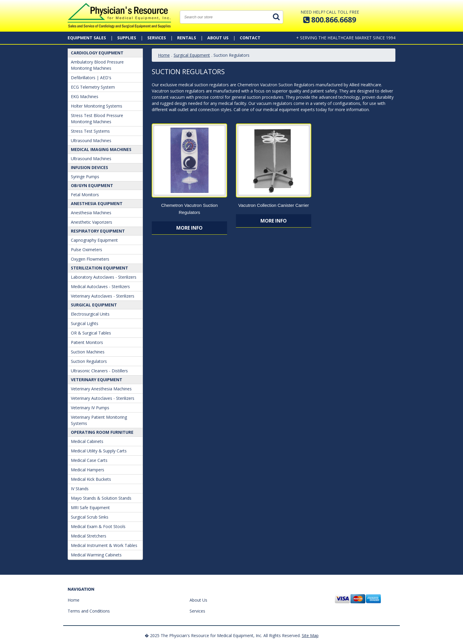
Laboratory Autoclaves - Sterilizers (103, 277)
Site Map (310, 635)
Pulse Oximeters (86, 249)
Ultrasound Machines (91, 140)
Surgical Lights (84, 323)
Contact (250, 37)
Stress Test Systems (90, 131)
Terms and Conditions (89, 611)
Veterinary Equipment (96, 379)
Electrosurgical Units (90, 314)
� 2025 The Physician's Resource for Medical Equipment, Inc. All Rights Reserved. (223, 635)
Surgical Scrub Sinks (89, 517)
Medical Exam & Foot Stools (98, 526)
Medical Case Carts (89, 460)
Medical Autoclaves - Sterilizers (100, 286)
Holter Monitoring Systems (96, 106)
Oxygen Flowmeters (90, 259)
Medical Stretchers (88, 536)
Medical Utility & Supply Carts (99, 451)
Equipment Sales (87, 37)
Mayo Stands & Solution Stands (101, 498)
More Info (189, 228)
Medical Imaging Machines (101, 149)
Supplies (126, 37)
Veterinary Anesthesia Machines (101, 389)
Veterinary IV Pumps (90, 407)
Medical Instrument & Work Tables (104, 545)
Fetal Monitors (85, 194)
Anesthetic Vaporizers (91, 222)
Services (156, 37)
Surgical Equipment (94, 305)
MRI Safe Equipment (90, 507)
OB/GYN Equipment (92, 185)
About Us (218, 37)
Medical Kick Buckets (91, 479)
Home (164, 55)
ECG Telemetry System (93, 87)
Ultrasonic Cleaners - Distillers (99, 371)
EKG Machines (84, 96)
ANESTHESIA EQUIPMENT (97, 203)
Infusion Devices (89, 167)
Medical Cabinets (87, 441)
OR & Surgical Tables (91, 333)
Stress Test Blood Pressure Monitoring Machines (97, 118)
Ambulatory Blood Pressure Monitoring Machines (97, 65)
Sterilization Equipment (99, 268)
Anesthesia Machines (91, 212)
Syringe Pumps (85, 176)
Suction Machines (88, 352)
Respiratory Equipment (98, 231)
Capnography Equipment (94, 240)
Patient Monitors (87, 342)
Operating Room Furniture (102, 432)
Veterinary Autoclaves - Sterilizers (102, 296)
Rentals (186, 37)
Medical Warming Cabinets (96, 555)
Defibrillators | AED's (91, 77)
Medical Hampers (87, 469)
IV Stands (80, 488)
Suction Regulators (89, 361)
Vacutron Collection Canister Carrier (273, 205)
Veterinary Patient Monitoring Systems (99, 420)
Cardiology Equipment (97, 53)
